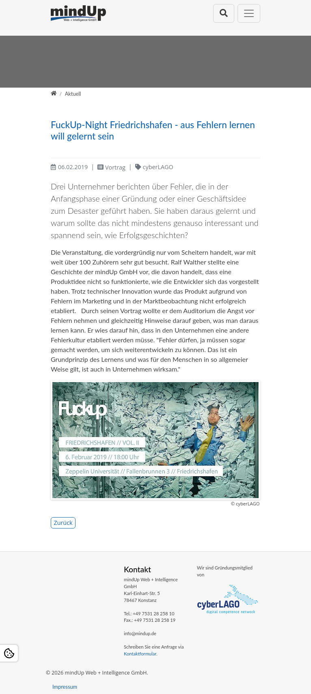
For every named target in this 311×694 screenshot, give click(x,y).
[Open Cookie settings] (9, 653)
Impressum (64, 686)
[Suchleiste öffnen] (223, 13)
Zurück (63, 522)
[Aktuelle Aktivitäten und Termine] (73, 93)
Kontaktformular (140, 653)
